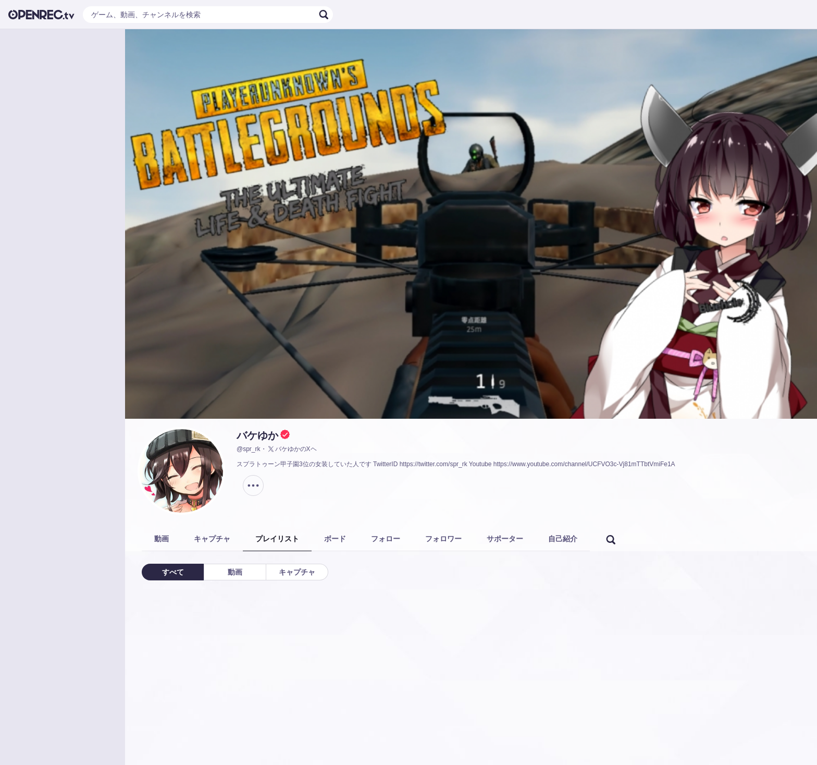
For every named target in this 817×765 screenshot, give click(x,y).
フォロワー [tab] (443, 539)
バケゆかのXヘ (292, 449)
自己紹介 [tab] (562, 539)
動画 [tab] (161, 539)
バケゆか (257, 435)
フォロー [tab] (385, 539)
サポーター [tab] (505, 539)
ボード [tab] (335, 539)
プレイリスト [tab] (277, 539)
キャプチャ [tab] (212, 539)
